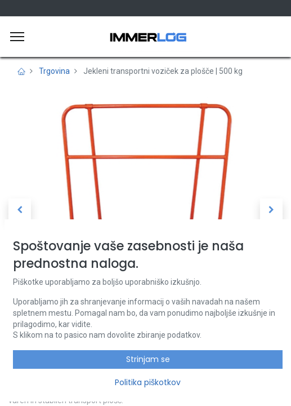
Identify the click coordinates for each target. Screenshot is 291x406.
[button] (19, 209)
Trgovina (54, 71)
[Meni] (17, 36)
